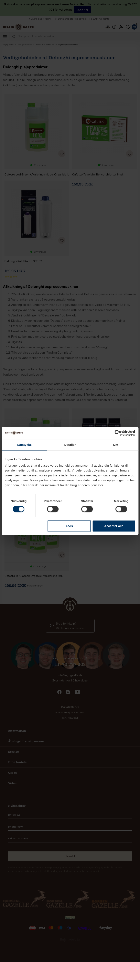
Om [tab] (115, 444)
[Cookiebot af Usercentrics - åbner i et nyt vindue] (117, 433)
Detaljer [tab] (70, 444)
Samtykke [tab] (24, 444)
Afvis (69, 526)
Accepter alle (113, 526)
